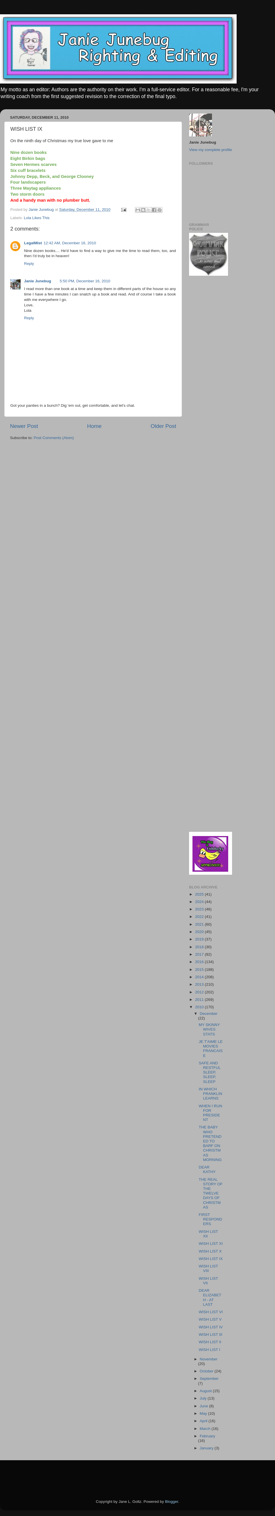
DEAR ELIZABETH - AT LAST (210, 1297)
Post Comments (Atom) (54, 438)
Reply (29, 263)
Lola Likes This (37, 218)
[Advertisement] (77, 1471)
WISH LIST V (210, 1319)
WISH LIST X (210, 1251)
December (208, 1013)
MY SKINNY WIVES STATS (209, 1029)
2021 (200, 924)
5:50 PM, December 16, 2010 (85, 281)
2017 (200, 954)
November (208, 1359)
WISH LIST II (210, 1342)
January (207, 1448)
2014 (200, 977)
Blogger (171, 1501)
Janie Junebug (42, 209)
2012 (200, 992)
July (204, 1398)
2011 (200, 999)
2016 (200, 962)
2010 (200, 1007)
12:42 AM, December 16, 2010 (70, 243)
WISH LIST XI (211, 1243)
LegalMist (33, 243)
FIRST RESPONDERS (210, 1219)
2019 (200, 939)
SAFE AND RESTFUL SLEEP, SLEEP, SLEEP (210, 1072)
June (204, 1406)
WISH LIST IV (211, 1327)
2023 (200, 909)
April (204, 1421)
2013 (200, 984)
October (207, 1371)
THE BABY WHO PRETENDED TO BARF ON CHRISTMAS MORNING (210, 1143)
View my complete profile (210, 150)
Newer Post (24, 426)
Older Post (163, 426)
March (205, 1428)
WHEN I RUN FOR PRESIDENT (210, 1113)
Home (94, 426)
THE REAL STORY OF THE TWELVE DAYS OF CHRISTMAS (211, 1193)
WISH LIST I (209, 1350)
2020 (200, 932)
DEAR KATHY (207, 1169)
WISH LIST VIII (208, 1268)
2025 (200, 894)
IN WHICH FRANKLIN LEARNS (210, 1093)
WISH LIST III (210, 1334)
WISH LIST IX (211, 1259)
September (209, 1378)
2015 (200, 969)
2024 (200, 902)
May (204, 1413)
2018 (200, 947)
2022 (200, 916)
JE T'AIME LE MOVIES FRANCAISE (211, 1048)
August (206, 1391)
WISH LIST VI (211, 1312)
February (207, 1436)
